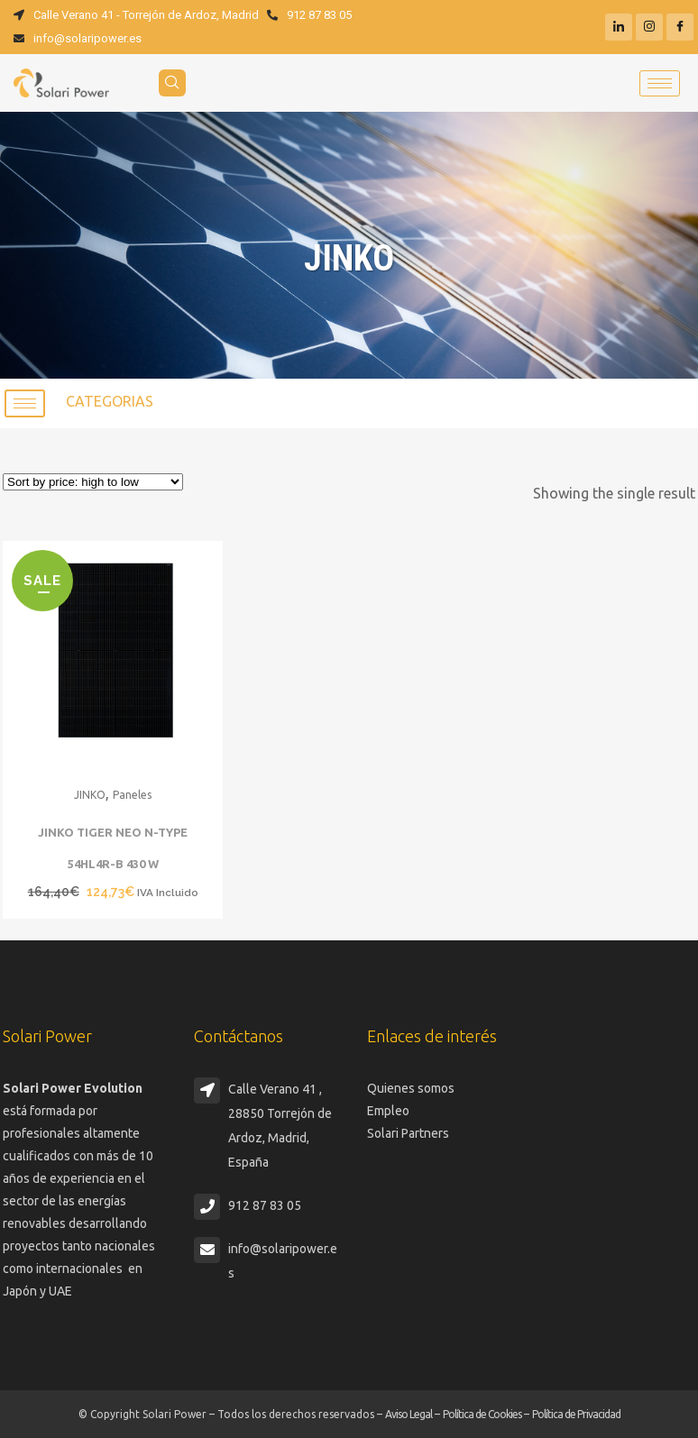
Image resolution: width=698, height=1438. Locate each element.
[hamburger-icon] (659, 83)
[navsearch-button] (172, 82)
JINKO (90, 795)
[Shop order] (93, 481)
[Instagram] (649, 27)
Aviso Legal (408, 1414)
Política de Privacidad (576, 1414)
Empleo (388, 1111)
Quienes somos (411, 1088)
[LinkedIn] (618, 27)
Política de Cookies (482, 1414)
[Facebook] (679, 27)
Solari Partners (408, 1133)
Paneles (132, 795)
